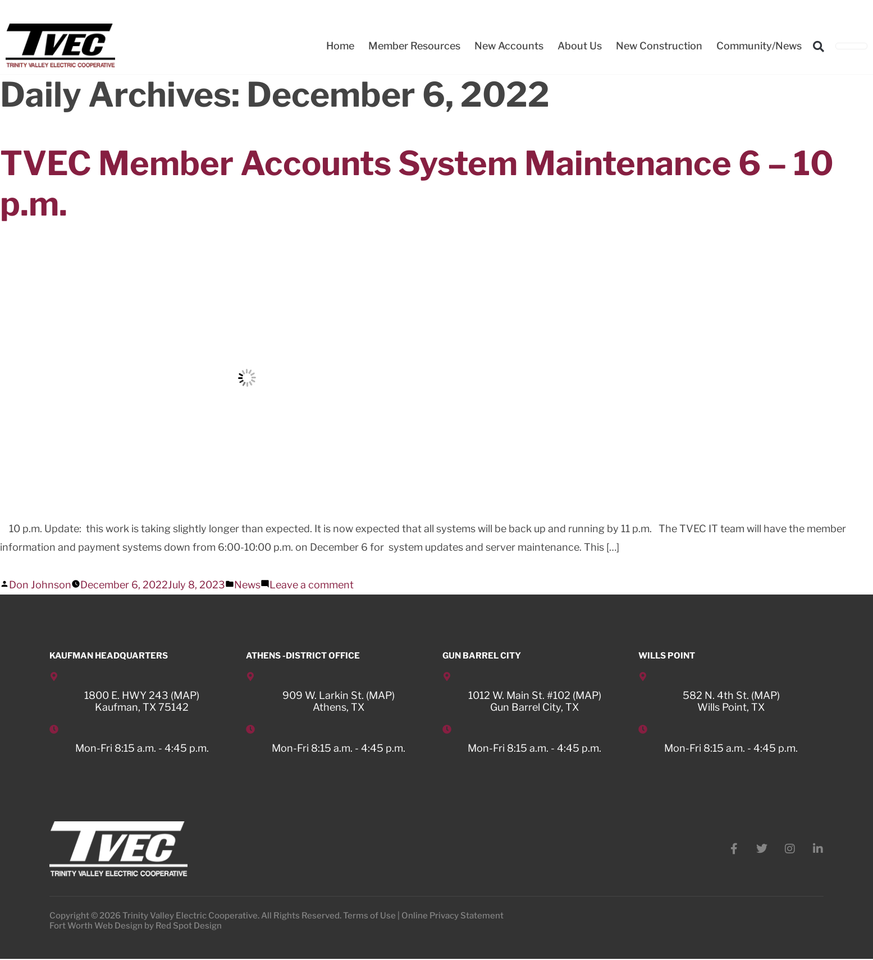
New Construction (659, 46)
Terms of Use (369, 917)
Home (340, 46)
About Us (579, 46)
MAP (184, 695)
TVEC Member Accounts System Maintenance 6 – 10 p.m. (424, 183)
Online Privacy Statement (452, 917)
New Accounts (508, 46)
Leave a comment (311, 585)
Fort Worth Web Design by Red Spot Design (135, 927)
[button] (818, 46)
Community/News (759, 46)
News (247, 585)
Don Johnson (40, 585)
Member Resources (414, 46)
